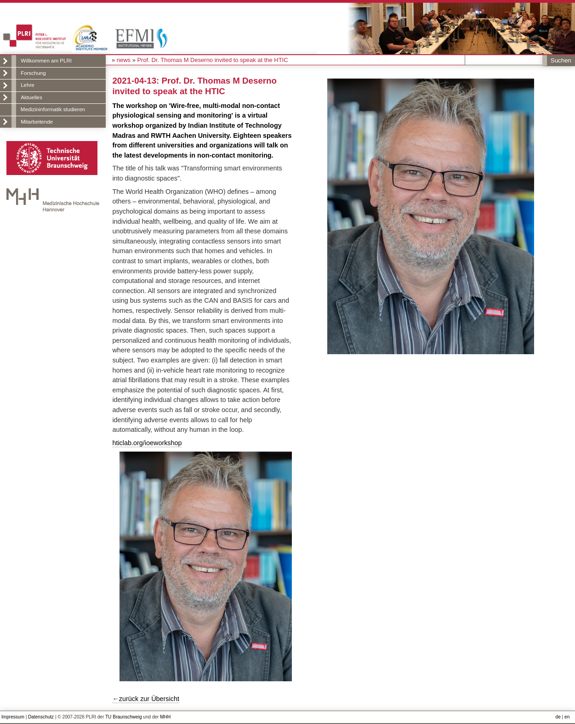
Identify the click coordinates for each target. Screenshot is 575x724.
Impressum (12, 716)
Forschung (33, 73)
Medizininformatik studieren (53, 109)
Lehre (27, 85)
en (566, 716)
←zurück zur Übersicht (145, 698)
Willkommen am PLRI (46, 60)
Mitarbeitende (37, 121)
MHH (165, 716)
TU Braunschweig (123, 716)
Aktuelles (31, 97)
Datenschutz (41, 716)
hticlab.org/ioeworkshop (147, 443)
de (558, 716)
